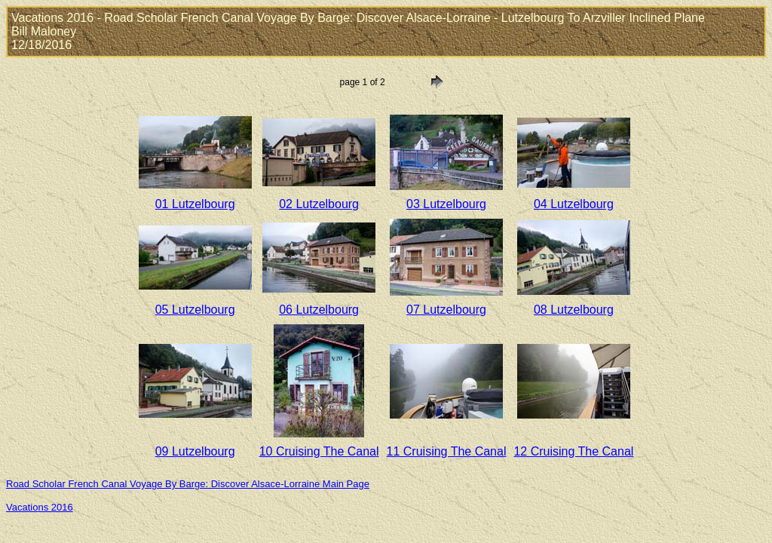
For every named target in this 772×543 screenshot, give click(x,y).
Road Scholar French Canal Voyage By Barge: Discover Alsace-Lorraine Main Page (187, 483)
